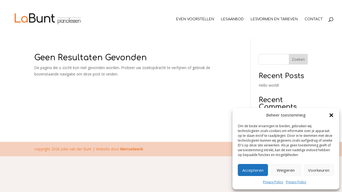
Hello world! (269, 85)
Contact (314, 19)
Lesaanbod (232, 19)
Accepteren (252, 170)
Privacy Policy (273, 182)
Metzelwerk (131, 148)
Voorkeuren (318, 170)
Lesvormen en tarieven (274, 19)
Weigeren (286, 170)
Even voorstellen (195, 19)
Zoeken (298, 59)
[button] (331, 115)
